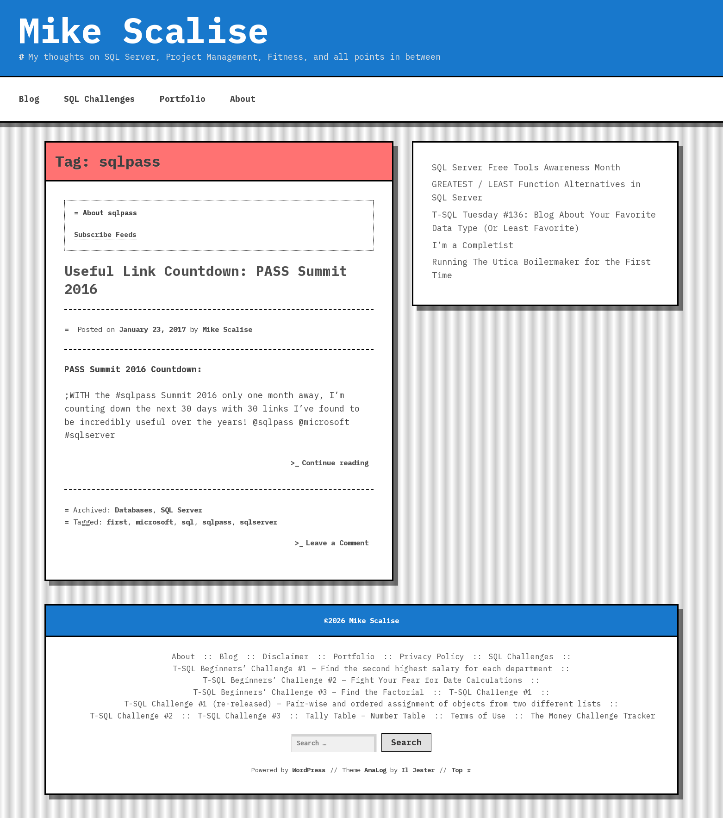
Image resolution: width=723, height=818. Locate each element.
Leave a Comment (340, 543)
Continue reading (338, 463)
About (243, 99)
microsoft (154, 521)
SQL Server (181, 509)
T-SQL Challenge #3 (239, 715)
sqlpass (216, 521)
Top (461, 770)
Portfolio (183, 99)
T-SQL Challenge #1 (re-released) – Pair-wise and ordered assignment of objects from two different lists (362, 703)
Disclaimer (285, 656)
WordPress (308, 770)
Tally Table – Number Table (365, 715)
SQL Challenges (99, 99)
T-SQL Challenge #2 (131, 715)
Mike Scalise (143, 30)
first (116, 521)
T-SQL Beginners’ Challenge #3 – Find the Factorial (308, 692)
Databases (133, 509)
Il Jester (418, 770)
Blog (29, 99)
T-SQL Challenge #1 (490, 692)
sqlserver (258, 521)
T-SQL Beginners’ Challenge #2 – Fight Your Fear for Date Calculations (362, 680)
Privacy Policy (431, 656)
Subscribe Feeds (105, 234)
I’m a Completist (472, 245)
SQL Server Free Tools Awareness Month (526, 167)
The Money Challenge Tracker (592, 715)
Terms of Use (478, 715)
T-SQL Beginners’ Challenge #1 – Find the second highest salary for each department (362, 668)
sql (187, 521)
